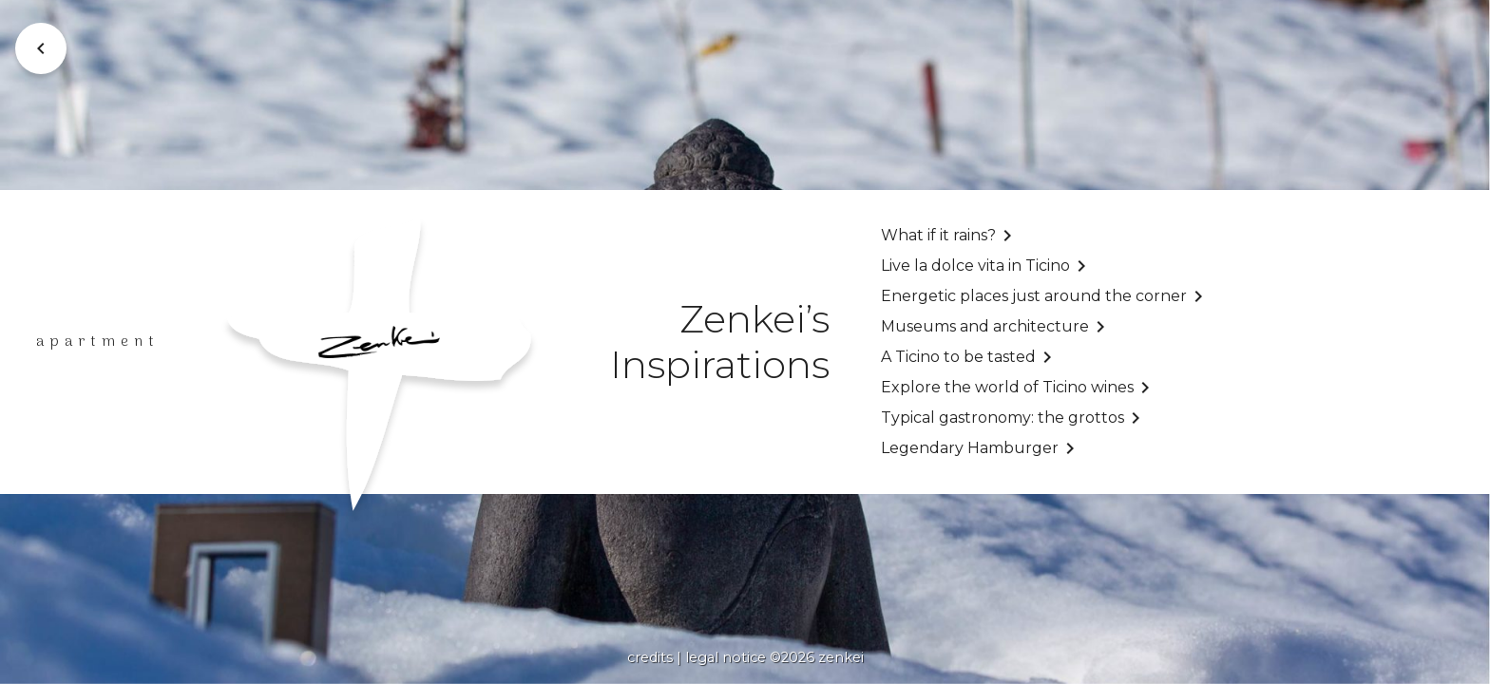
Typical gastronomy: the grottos (1002, 417)
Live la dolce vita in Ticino (975, 265)
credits (650, 657)
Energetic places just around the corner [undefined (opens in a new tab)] (1034, 296)
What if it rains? (938, 235)
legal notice (725, 657)
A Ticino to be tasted (958, 357)
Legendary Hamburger (970, 448)
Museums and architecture (985, 326)
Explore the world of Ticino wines (1007, 387)
